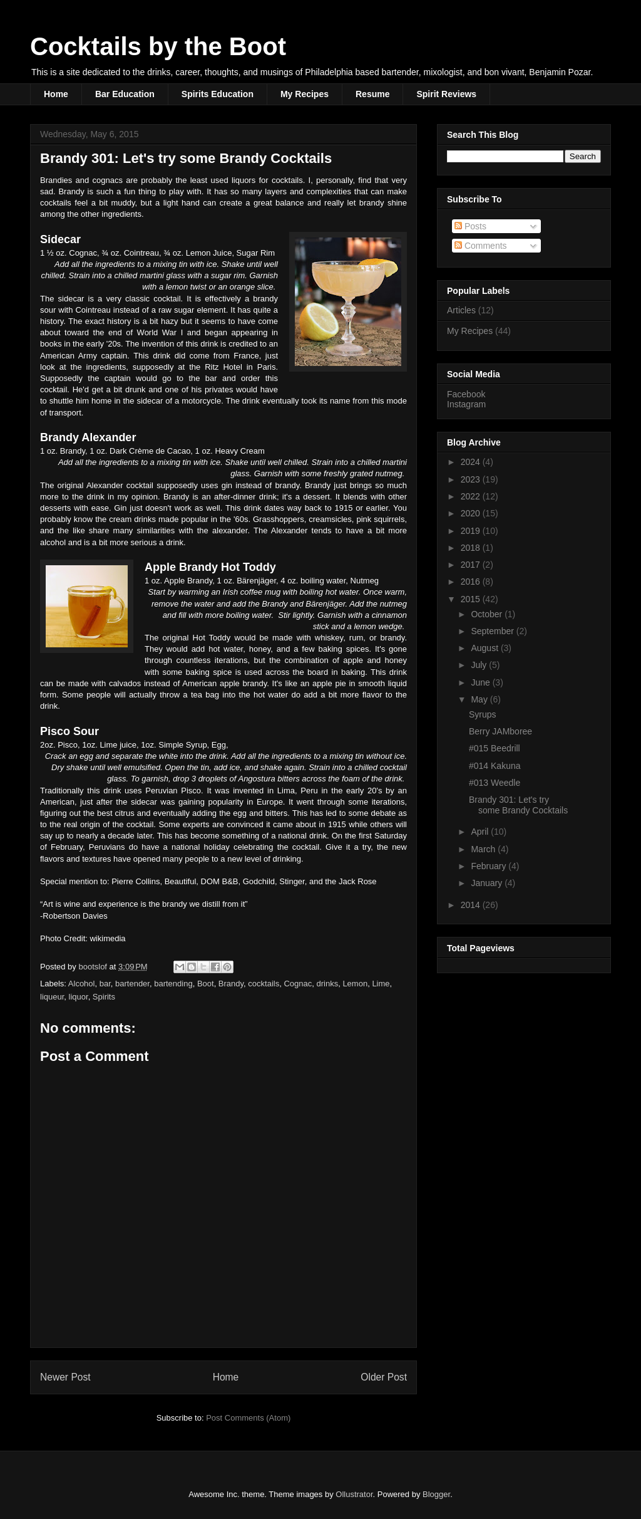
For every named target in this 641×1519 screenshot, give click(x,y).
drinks (327, 983)
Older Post (384, 1377)
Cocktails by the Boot (158, 46)
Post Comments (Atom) (248, 1417)
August (485, 648)
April (481, 832)
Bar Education (125, 94)
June (481, 682)
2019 (472, 531)
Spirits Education (218, 94)
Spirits (104, 996)
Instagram (466, 404)
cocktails (263, 983)
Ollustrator (354, 1494)
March (484, 849)
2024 (472, 462)
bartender (132, 983)
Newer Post (65, 1377)
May (480, 699)
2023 (472, 479)
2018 (472, 548)
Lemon (354, 983)
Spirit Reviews (446, 94)
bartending (173, 983)
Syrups (482, 714)
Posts (470, 226)
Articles (461, 310)
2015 (472, 599)
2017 (472, 565)
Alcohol (81, 983)
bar (105, 983)
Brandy (231, 983)
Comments (480, 246)
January (488, 883)
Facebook (466, 394)
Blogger (436, 1494)
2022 (472, 496)
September (493, 631)
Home (56, 94)
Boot (205, 983)
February (489, 866)
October (488, 614)
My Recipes (304, 94)
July (480, 665)
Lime (380, 983)
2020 (472, 513)
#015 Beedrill (494, 748)
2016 (472, 582)
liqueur (52, 996)
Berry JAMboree (500, 731)
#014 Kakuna (495, 766)
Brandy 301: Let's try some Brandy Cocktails (518, 805)
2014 (472, 905)
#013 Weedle (494, 783)
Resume (372, 94)
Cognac (298, 983)
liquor (78, 996)
